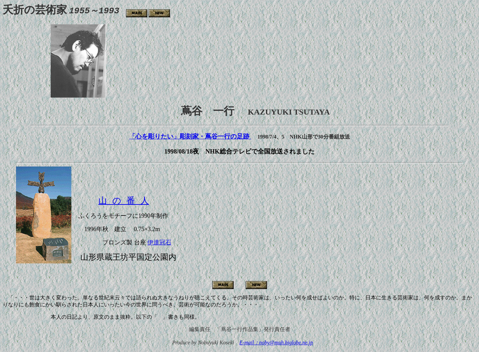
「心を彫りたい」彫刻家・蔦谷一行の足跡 (190, 136)
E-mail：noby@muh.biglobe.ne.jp (276, 345)
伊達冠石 (159, 245)
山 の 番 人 (123, 203)
